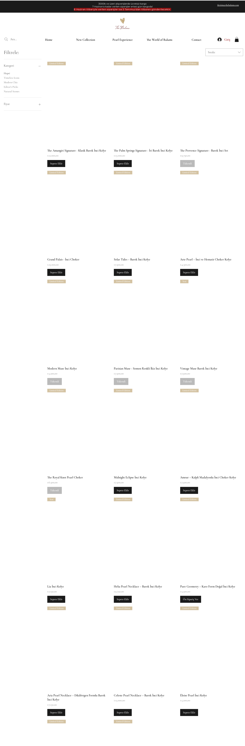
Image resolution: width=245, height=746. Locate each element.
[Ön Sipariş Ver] (190, 599)
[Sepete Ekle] (56, 163)
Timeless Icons (11, 77)
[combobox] (224, 52)
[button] (237, 39)
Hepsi (7, 73)
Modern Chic (11, 82)
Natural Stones (11, 91)
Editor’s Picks (11, 87)
